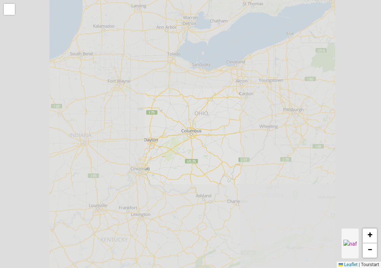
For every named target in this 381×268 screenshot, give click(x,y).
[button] (10, 10)
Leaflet (348, 264)
